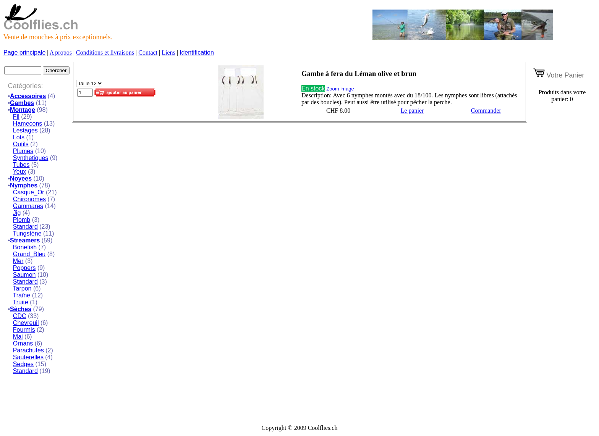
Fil (16, 116)
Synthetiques (31, 158)
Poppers (24, 268)
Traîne (22, 295)
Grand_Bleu (29, 254)
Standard (25, 226)
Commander (486, 110)
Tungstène (27, 233)
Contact (147, 52)
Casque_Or (28, 192)
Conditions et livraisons (105, 52)
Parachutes (28, 350)
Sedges (23, 364)
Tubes (21, 164)
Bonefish (25, 247)
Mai (18, 336)
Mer (18, 261)
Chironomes (29, 199)
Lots (18, 137)
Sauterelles (28, 357)
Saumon (24, 274)
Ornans (23, 343)
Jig (17, 213)
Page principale (24, 52)
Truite (20, 302)
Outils (21, 144)
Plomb (21, 219)
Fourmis (24, 329)
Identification (197, 52)
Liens (168, 52)
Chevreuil (26, 323)
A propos (61, 52)
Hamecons (27, 123)
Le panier (412, 110)
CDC (19, 316)
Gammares (28, 206)
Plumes (23, 151)
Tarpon (22, 288)
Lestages (25, 130)
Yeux (19, 171)
